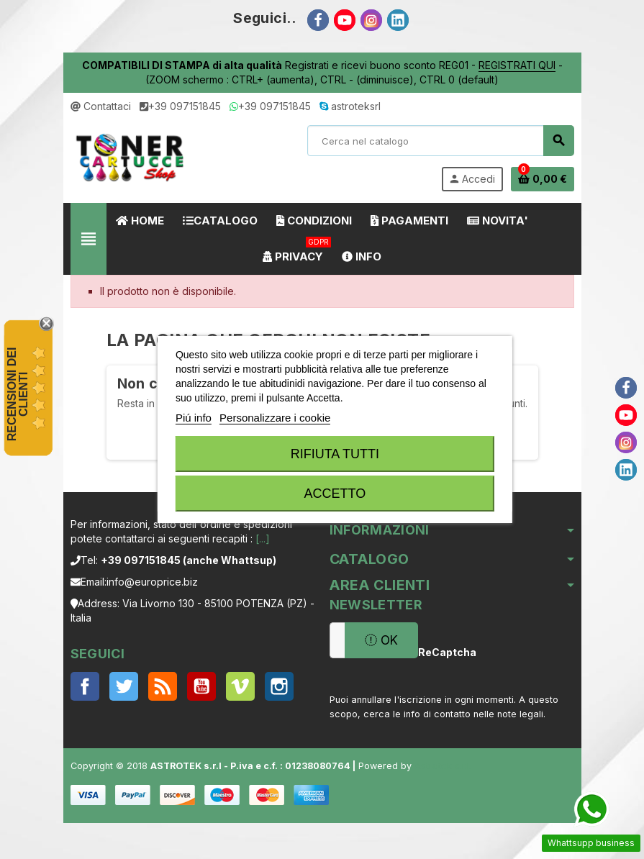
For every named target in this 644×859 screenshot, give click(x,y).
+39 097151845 (180, 106)
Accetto (335, 493)
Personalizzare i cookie (274, 418)
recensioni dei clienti (18, 394)
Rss (162, 686)
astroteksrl (350, 106)
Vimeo (240, 686)
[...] (262, 538)
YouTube (201, 686)
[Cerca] (440, 140)
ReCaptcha (443, 652)
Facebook (85, 686)
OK (381, 640)
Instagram (279, 686)
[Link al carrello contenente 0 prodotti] (542, 179)
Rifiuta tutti (335, 454)
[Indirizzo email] (337, 640)
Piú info (194, 418)
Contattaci (101, 106)
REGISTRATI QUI (517, 65)
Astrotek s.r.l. (442, 765)
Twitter (123, 686)
